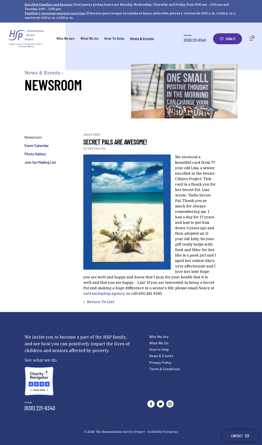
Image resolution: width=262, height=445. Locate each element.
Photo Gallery (35, 154)
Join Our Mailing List (40, 162)
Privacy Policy (160, 362)
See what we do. (41, 360)
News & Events (142, 38)
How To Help (114, 38)
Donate (227, 39)
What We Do (89, 38)
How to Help (159, 349)
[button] (252, 38)
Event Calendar (37, 145)
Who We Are (65, 38)
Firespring (170, 432)
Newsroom (33, 137)
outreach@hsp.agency (104, 293)
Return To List (100, 302)
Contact (240, 436)
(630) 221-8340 (195, 40)
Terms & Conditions (164, 369)
